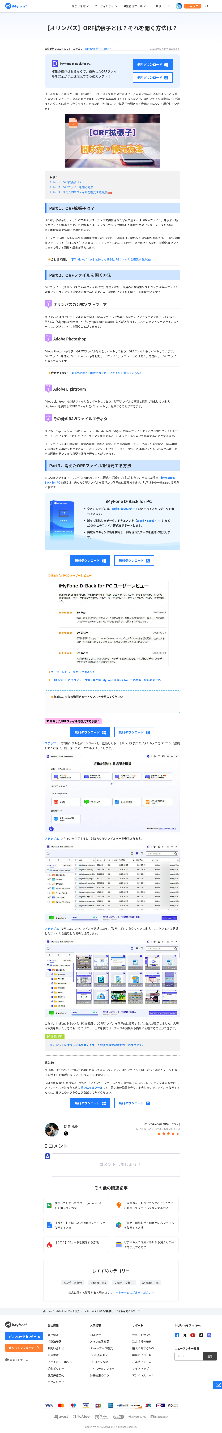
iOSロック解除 (99, 1362)
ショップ (192, 6)
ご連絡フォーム (142, 1362)
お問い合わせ (56, 1348)
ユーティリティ (104, 6)
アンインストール (143, 1375)
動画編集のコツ (99, 1375)
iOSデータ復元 (72, 1283)
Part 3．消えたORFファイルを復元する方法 (82, 192)
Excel (150, 520)
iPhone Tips (98, 1283)
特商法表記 (54, 1341)
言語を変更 (16, 1360)
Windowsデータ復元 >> (98, 48)
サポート (161, 6)
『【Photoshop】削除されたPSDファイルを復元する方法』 (106, 373)
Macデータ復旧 (123, 1283)
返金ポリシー (56, 1368)
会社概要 (53, 1335)
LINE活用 (95, 1335)
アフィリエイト (57, 1382)
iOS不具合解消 (99, 1355)
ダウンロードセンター (23, 1336)
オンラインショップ (21, 1348)
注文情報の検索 (142, 1341)
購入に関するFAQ (143, 1348)
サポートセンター (143, 1335)
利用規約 (53, 1355)
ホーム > (52, 1311)
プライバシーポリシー (61, 1362)
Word (140, 520)
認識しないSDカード (125, 509)
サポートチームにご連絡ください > (132, 1292)
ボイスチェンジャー (102, 1368)
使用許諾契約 (56, 1375)
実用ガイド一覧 (142, 1355)
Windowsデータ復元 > (69, 1311)
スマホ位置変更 (99, 1341)
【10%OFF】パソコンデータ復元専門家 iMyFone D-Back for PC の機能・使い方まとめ (106, 680)
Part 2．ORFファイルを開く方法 (73, 187)
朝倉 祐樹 (71, 1126)
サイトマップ (140, 1368)
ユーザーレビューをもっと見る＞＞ (73, 672)
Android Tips (150, 1283)
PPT (159, 520)
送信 (209, 1356)
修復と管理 (79, 6)
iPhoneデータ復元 (101, 1348)
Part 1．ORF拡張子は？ (67, 182)
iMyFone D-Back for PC (129, 501)
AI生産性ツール (133, 6)
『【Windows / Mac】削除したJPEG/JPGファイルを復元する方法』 (110, 259)
